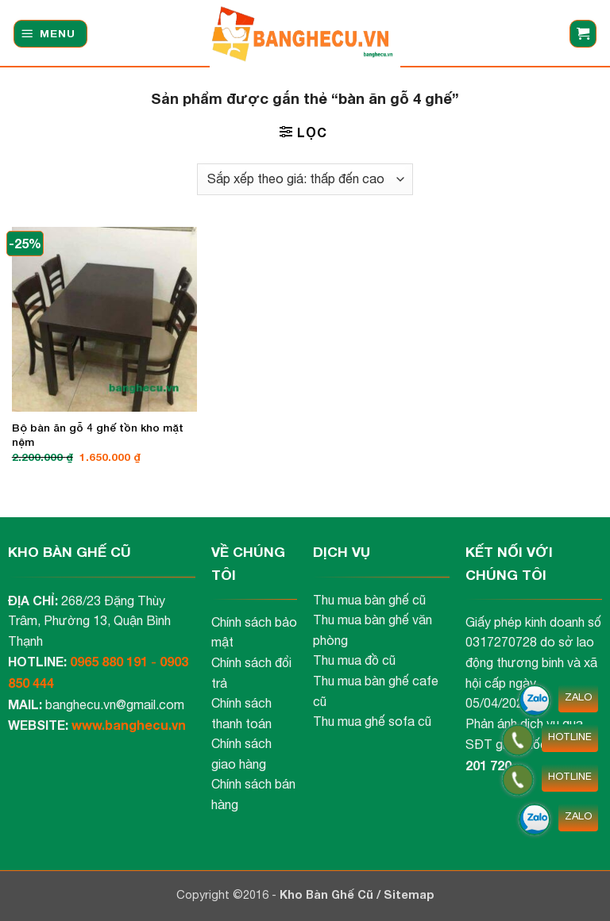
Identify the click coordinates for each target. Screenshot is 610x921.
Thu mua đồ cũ (354, 660)
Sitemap (409, 894)
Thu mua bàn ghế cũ (369, 600)
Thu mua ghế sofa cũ (372, 721)
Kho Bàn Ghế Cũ (328, 894)
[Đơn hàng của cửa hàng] (305, 179)
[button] (50, 34)
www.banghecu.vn (128, 724)
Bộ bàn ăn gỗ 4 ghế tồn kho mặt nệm (97, 434)
